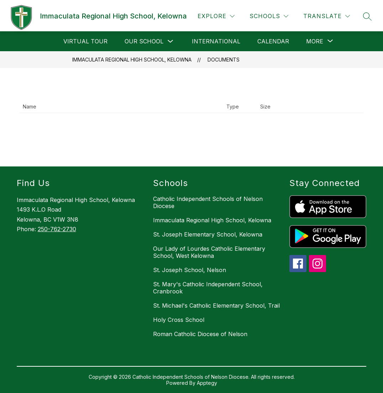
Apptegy (207, 383)
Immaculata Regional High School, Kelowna (132, 60)
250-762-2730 (57, 229)
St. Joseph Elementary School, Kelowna (207, 234)
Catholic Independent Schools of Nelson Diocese (208, 202)
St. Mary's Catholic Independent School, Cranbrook (208, 288)
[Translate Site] (326, 16)
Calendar (273, 41)
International (216, 41)
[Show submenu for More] (314, 41)
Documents (224, 60)
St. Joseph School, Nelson (189, 269)
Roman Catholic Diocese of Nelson (200, 334)
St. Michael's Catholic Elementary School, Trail (216, 305)
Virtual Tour (85, 41)
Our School (144, 41)
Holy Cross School (178, 319)
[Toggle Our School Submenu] (170, 41)
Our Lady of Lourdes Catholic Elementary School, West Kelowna (209, 252)
